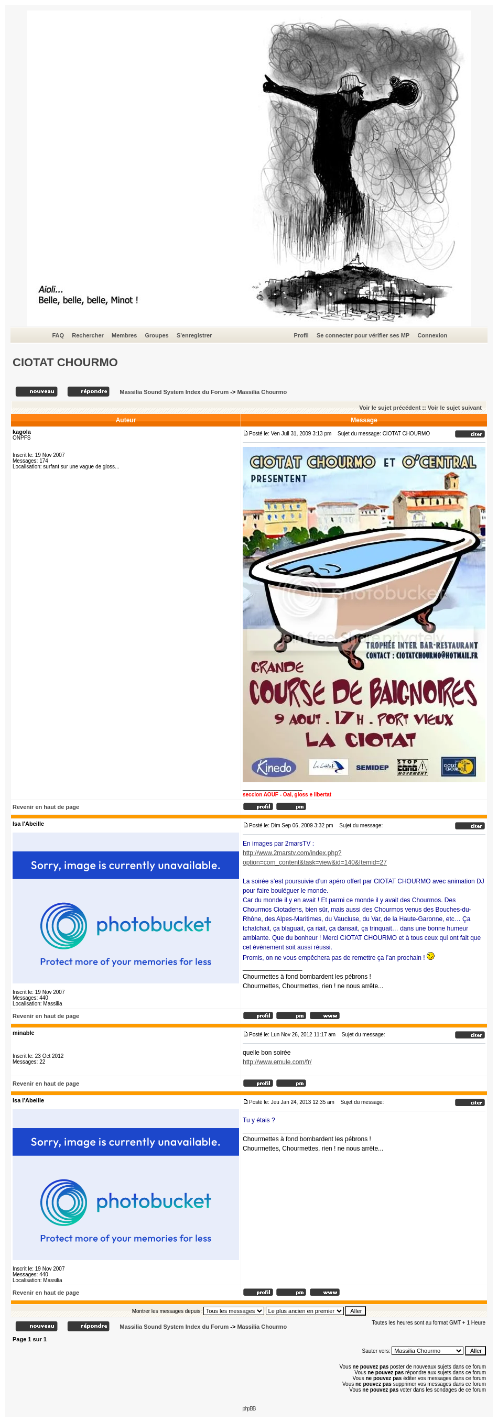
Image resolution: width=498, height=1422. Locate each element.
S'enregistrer (194, 335)
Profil (301, 335)
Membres (124, 335)
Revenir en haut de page (46, 807)
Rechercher (88, 335)
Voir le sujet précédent (389, 407)
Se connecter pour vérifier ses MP (363, 335)
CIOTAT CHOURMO (65, 362)
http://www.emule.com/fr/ (277, 1062)
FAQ (58, 335)
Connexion (432, 335)
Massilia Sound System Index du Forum (174, 392)
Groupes (156, 335)
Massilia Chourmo (262, 392)
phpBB (248, 1409)
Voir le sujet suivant (455, 407)
